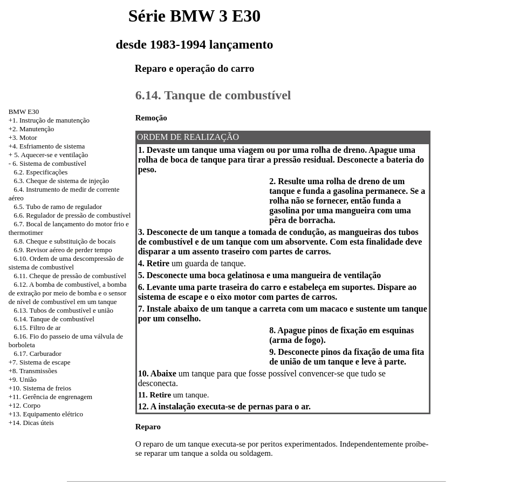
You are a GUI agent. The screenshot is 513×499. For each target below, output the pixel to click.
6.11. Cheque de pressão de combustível (69, 276)
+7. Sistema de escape (40, 362)
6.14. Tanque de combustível (53, 319)
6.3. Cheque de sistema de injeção (61, 181)
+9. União (23, 379)
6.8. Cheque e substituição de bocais (64, 241)
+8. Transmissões (33, 371)
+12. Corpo (24, 405)
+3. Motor (23, 137)
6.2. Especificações (40, 172)
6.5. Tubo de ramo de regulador (57, 207)
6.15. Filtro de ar (36, 327)
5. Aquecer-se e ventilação (51, 155)
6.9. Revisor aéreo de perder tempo (62, 250)
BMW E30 (24, 111)
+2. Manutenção (31, 129)
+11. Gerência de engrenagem (51, 397)
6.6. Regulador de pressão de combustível (72, 215)
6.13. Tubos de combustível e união (63, 310)
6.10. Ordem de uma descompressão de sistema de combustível (66, 262)
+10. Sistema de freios (40, 388)
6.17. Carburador (37, 353)
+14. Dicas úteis (31, 423)
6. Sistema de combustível (49, 163)
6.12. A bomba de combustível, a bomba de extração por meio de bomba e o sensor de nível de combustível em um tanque (68, 293)
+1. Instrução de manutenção (49, 120)
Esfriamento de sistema (52, 146)
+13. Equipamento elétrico (46, 414)
